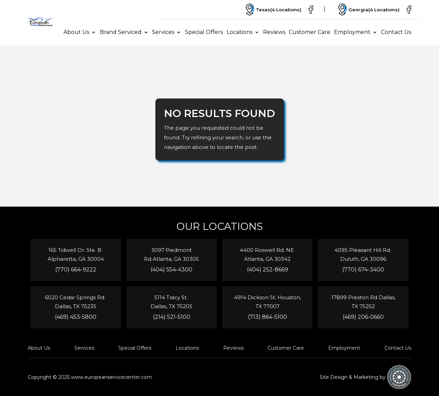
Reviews (274, 32)
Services (163, 32)
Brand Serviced (121, 32)
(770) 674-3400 (363, 269)
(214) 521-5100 (171, 317)
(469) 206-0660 (363, 317)
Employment (352, 32)
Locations (239, 32)
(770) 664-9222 (75, 269)
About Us (76, 32)
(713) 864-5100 (267, 317)
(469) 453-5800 (75, 317)
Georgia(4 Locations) (368, 9)
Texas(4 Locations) (272, 9)
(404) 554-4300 (171, 269)
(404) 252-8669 (267, 269)
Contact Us (396, 32)
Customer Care (309, 32)
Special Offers (204, 32)
